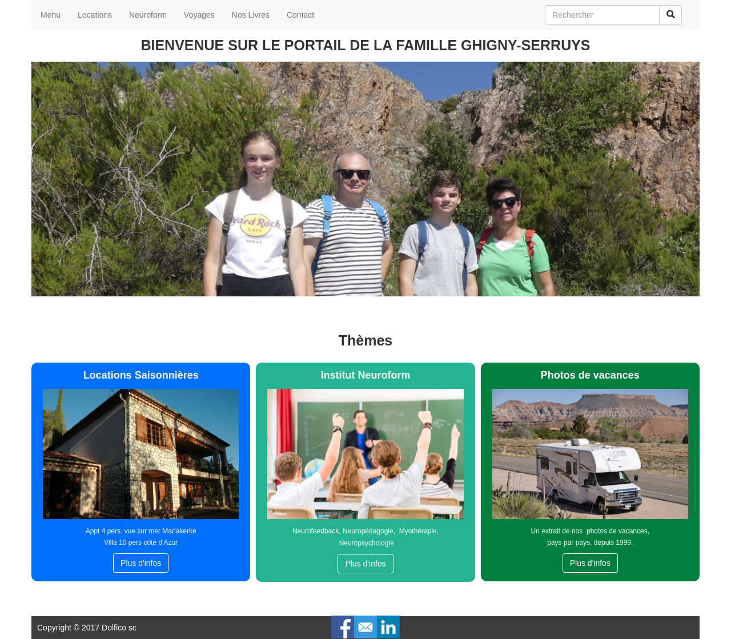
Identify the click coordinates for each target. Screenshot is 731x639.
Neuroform (148, 14)
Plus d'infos (141, 563)
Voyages (199, 14)
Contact (300, 14)
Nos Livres (251, 14)
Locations (95, 14)
